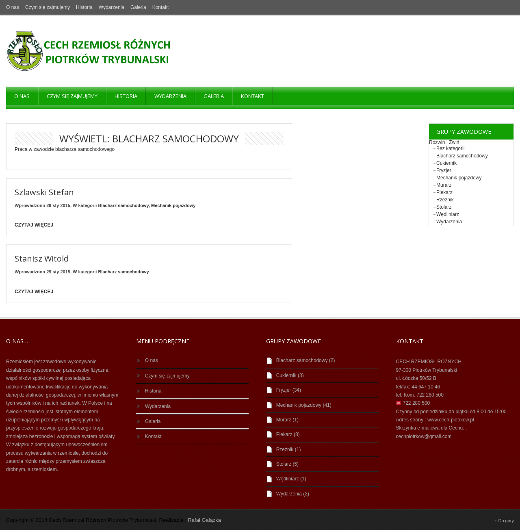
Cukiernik (446, 163)
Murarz (443, 185)
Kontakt (160, 7)
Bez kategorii (450, 148)
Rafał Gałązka (204, 520)
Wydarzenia (111, 7)
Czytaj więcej (34, 225)
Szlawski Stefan (44, 192)
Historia (84, 7)
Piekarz (444, 192)
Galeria (138, 7)
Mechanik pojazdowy (173, 205)
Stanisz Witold (42, 258)
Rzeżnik (445, 200)
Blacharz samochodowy (123, 205)
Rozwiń (437, 142)
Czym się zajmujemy (47, 7)
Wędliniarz (447, 214)
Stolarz (443, 207)
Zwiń (454, 142)
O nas (12, 7)
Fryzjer (443, 170)
